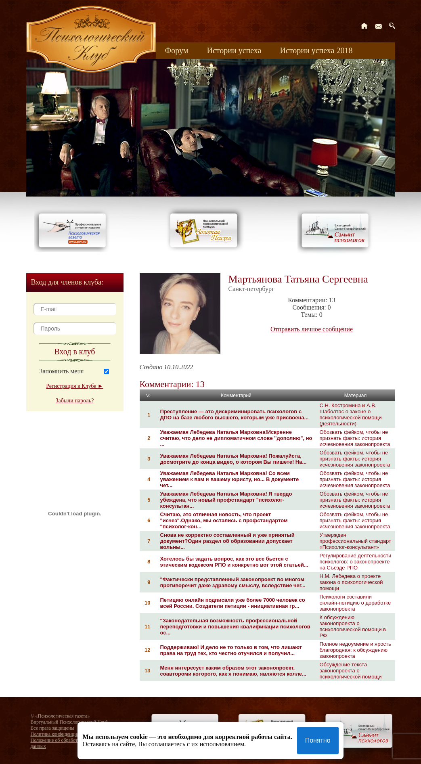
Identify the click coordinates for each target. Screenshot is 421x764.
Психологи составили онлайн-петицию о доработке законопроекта (355, 603)
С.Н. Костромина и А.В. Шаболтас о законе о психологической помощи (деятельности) (351, 414)
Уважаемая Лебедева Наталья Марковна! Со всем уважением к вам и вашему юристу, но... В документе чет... (229, 479)
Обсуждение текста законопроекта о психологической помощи (351, 670)
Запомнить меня (62, 371)
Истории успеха (234, 50)
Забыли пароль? (75, 401)
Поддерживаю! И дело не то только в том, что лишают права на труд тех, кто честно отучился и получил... (231, 650)
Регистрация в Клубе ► (74, 386)
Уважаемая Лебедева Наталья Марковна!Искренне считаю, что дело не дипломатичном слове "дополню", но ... (236, 438)
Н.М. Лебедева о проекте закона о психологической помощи (351, 582)
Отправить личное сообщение (311, 329)
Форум (177, 50)
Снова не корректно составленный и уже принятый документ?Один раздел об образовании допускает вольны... (227, 541)
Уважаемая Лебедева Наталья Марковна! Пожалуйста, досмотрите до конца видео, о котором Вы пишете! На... (233, 459)
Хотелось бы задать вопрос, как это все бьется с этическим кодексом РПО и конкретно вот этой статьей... (234, 562)
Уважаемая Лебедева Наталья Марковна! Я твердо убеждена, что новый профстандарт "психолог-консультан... (226, 500)
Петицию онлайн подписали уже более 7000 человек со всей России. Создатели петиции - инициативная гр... (232, 603)
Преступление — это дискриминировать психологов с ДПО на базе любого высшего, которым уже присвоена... (234, 414)
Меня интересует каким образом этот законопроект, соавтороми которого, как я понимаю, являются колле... (233, 671)
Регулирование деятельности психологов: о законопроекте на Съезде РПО (356, 562)
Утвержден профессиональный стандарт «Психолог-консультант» (356, 541)
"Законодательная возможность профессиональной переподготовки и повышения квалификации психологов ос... (235, 626)
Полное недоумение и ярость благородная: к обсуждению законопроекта (355, 650)
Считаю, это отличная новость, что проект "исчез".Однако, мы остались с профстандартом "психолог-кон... (224, 520)
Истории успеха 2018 (316, 50)
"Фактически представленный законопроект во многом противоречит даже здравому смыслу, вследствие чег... (233, 582)
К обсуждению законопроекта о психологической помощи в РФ (353, 626)
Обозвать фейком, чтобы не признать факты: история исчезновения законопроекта (355, 438)
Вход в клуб (74, 351)
